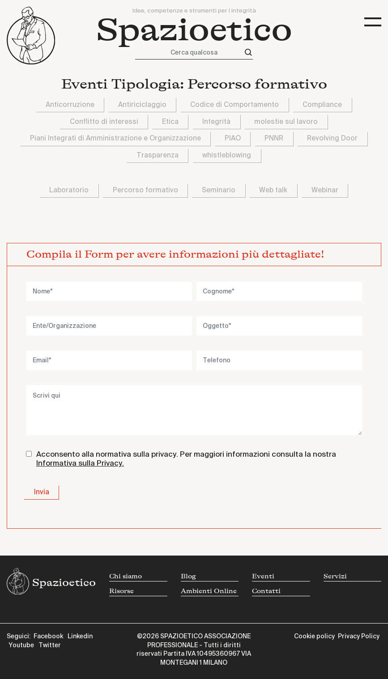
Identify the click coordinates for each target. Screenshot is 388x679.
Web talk (273, 190)
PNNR (273, 138)
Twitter (49, 645)
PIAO (233, 138)
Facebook (48, 636)
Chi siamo (125, 576)
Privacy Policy (358, 636)
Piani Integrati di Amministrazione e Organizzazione (115, 138)
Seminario (218, 190)
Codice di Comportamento (234, 105)
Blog (188, 576)
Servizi (335, 576)
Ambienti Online (209, 591)
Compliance (322, 105)
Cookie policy (314, 636)
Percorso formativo (145, 190)
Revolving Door (332, 138)
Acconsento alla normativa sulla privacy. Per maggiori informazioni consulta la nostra (186, 459)
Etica (170, 122)
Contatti (266, 591)
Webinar (324, 190)
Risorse (121, 591)
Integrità (216, 122)
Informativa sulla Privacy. (80, 463)
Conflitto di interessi (104, 122)
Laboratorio (69, 190)
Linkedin (80, 636)
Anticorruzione (70, 105)
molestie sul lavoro (286, 122)
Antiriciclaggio (142, 105)
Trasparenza (157, 155)
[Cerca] (248, 52)
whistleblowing (226, 155)
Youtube (21, 645)
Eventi (263, 576)
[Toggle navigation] (372, 22)
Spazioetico (194, 30)
